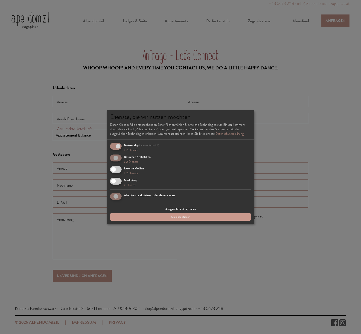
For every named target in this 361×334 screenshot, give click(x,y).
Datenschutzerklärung (229, 133)
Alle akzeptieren (180, 216)
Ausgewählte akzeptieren (180, 209)
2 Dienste (131, 150)
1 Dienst (130, 185)
